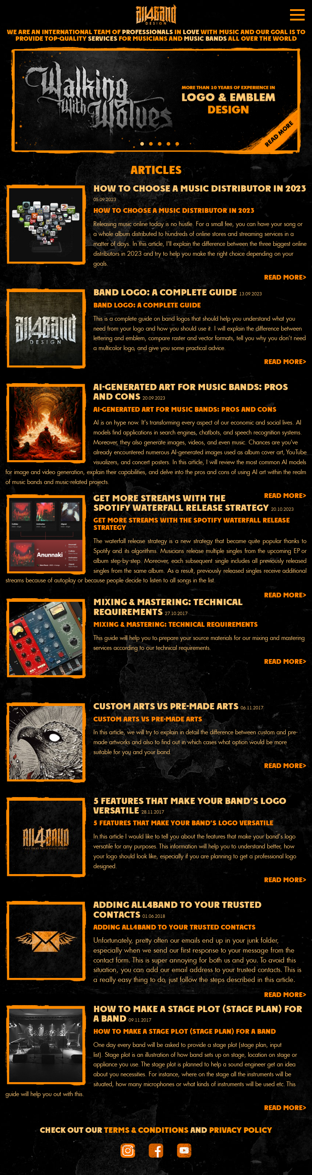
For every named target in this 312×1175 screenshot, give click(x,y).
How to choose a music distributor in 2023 (199, 189)
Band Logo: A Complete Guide (165, 293)
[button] (142, 145)
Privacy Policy (240, 1131)
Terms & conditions (146, 1131)
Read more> (285, 277)
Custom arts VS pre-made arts (165, 707)
